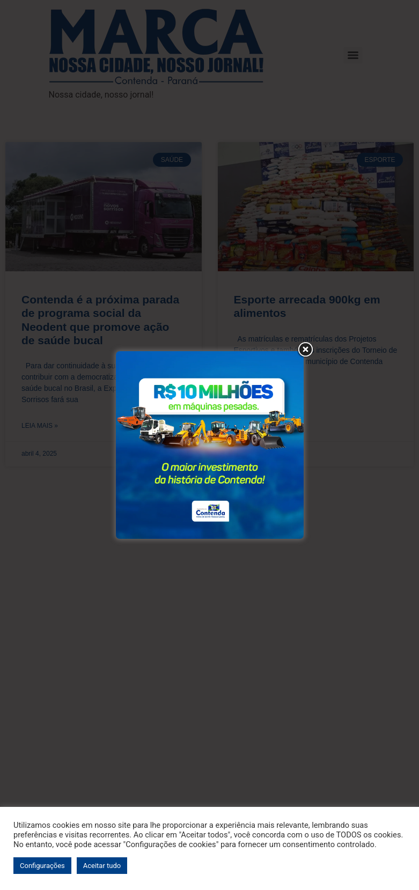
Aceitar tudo (102, 866)
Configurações (42, 866)
